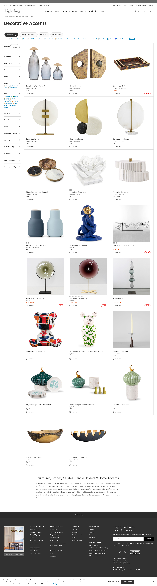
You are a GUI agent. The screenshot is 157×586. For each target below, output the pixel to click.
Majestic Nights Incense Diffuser (85, 404)
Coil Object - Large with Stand (126, 245)
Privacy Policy (149, 543)
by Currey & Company (121, 88)
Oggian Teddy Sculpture (41, 351)
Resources (53, 556)
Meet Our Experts (77, 535)
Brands (83, 11)
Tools (52, 553)
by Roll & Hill (118, 354)
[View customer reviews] (134, 552)
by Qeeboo (35, 354)
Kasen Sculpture (38, 139)
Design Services (18, 5)
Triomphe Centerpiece (82, 457)
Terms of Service (120, 545)
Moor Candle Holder (122, 351)
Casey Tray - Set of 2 (122, 86)
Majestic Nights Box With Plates (44, 404)
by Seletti (76, 354)
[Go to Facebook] (115, 552)
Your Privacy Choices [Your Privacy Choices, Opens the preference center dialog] (113, 582)
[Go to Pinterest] (120, 552)
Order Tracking (128, 5)
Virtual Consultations (56, 532)
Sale (102, 11)
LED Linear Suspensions (96, 556)
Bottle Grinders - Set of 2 (41, 245)
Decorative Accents (29, 17)
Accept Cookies (127, 582)
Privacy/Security (35, 538)
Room (74, 11)
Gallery (91, 532)
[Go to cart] (150, 10)
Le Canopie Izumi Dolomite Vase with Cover (90, 351)
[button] (48, 39)
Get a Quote (34, 551)
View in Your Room (56, 546)
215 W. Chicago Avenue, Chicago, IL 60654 (126, 570)
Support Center (30, 5)
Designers (92, 538)
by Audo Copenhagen (38, 248)
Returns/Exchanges (35, 532)
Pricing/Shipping (35, 535)
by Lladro (76, 248)
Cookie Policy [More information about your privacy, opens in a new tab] (52, 584)
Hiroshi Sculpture (80, 139)
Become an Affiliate (77, 540)
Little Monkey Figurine (82, 245)
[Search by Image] (140, 11)
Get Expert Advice (35, 553)
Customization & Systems (58, 543)
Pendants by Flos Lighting (97, 553)
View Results (21, 46)
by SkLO (117, 248)
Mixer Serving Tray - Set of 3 (43, 192)
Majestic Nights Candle (123, 404)
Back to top (78, 515)
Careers (74, 538)
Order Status (34, 543)
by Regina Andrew (37, 194)
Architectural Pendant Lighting (98, 548)
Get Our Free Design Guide (14, 554)
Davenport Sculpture (123, 139)
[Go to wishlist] (145, 11)
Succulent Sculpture (81, 192)
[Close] (154, 581)
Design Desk (53, 529)
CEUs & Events (54, 540)
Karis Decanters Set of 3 (41, 86)
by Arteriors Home (37, 88)
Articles (91, 529)
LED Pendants (93, 545)
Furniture (66, 11)
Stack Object (120, 298)
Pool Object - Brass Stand (83, 298)
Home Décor (21, 17)
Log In (151, 5)
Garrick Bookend (79, 86)
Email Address (119, 539)
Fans (57, 11)
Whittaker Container (123, 192)
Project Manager (55, 535)
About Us (74, 529)
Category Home (8, 17)
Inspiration (93, 11)
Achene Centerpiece (40, 457)
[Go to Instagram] (125, 552)
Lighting (48, 11)
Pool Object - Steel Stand (42, 298)
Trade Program (141, 5)
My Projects (117, 5)
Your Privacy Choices (36, 540)
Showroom (8, 5)
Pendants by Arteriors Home (97, 550)
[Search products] (135, 11)
